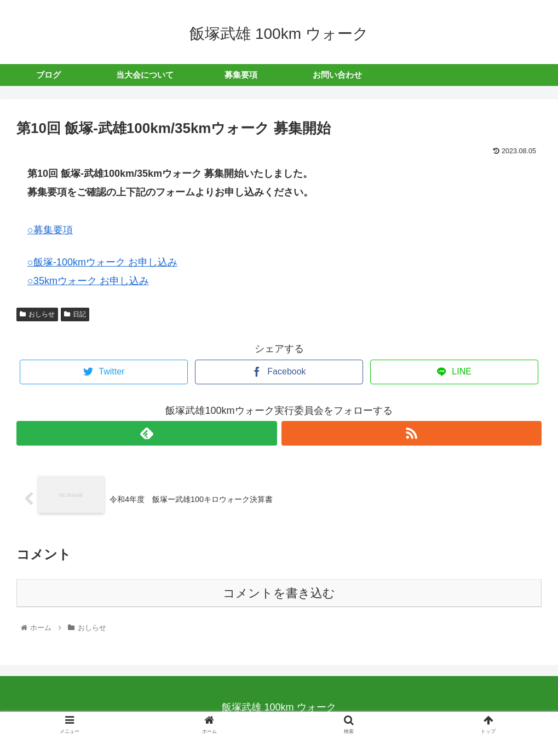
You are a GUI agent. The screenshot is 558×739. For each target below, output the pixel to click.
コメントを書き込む (279, 593)
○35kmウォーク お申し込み (88, 280)
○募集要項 (50, 229)
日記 (75, 314)
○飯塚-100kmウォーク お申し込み (102, 262)
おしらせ (37, 314)
